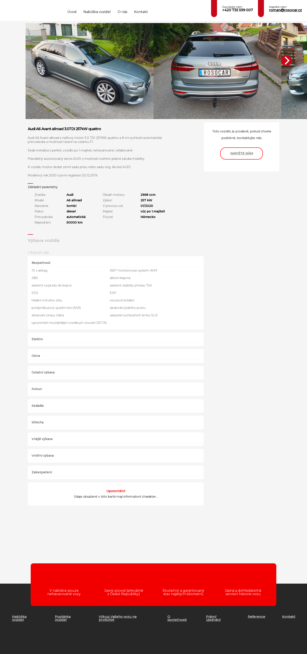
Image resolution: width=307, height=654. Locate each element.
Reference (256, 617)
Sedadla (37, 406)
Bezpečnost (41, 263)
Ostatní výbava (43, 372)
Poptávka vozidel (63, 618)
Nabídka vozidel (97, 12)
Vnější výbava (42, 439)
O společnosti (177, 618)
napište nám (241, 153)
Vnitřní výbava (43, 456)
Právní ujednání (213, 618)
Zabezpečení (42, 472)
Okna (36, 356)
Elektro (37, 339)
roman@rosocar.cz (285, 10)
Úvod (72, 12)
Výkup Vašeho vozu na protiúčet (117, 618)
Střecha (37, 422)
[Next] (286, 60)
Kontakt (141, 12)
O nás (122, 12)
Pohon (37, 389)
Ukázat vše (38, 252)
